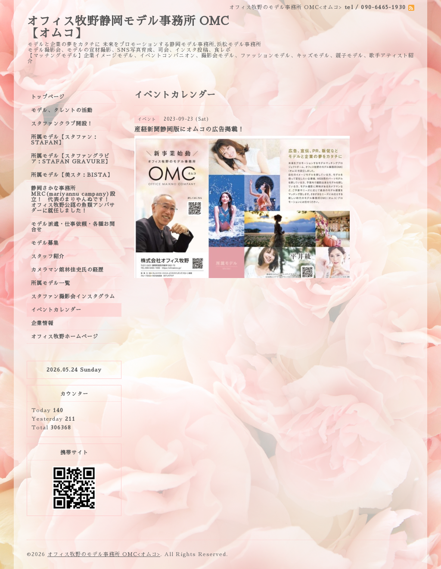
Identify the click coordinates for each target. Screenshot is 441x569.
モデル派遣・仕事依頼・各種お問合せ (73, 227)
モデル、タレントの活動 (62, 110)
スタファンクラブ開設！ (62, 123)
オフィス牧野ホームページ (64, 336)
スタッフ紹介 (48, 256)
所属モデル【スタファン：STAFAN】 (64, 139)
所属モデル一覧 (50, 283)
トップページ (48, 97)
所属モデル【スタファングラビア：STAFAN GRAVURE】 (71, 158)
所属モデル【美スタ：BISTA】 (72, 175)
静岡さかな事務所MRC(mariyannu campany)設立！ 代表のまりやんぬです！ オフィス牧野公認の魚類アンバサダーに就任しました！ (73, 199)
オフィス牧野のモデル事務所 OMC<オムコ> (103, 554)
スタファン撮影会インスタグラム (73, 296)
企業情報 (42, 323)
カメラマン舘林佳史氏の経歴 (67, 269)
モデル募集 (45, 243)
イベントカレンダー (56, 310)
